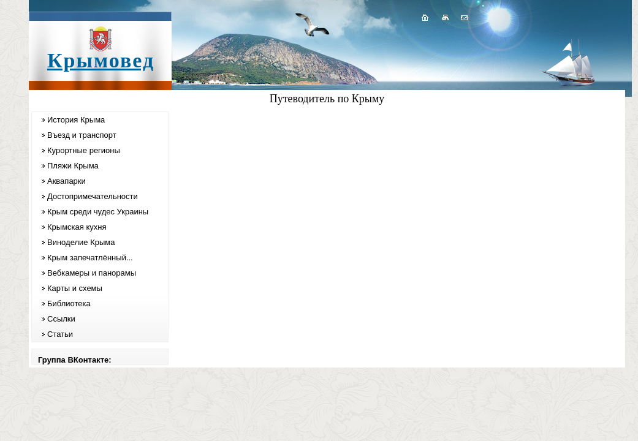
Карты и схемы (74, 288)
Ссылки (61, 318)
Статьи (60, 334)
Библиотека (69, 303)
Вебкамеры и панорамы (91, 272)
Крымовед (100, 60)
